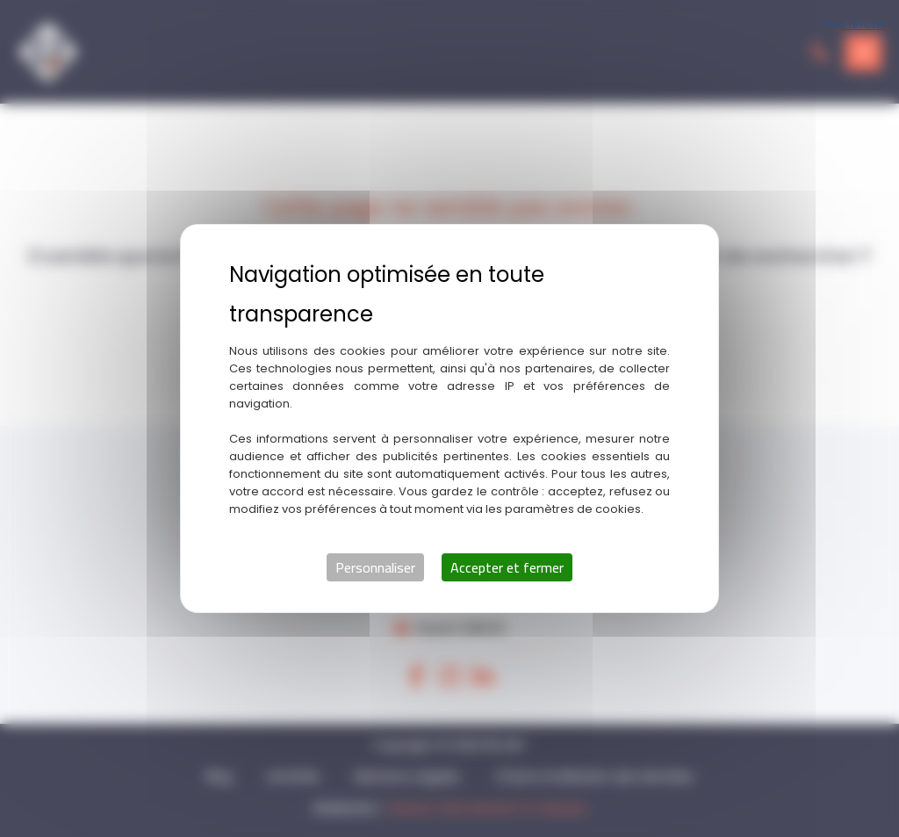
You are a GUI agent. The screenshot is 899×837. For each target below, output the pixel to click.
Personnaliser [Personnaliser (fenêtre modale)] (375, 567)
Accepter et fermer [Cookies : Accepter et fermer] (507, 567)
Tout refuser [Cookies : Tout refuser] (854, 23)
